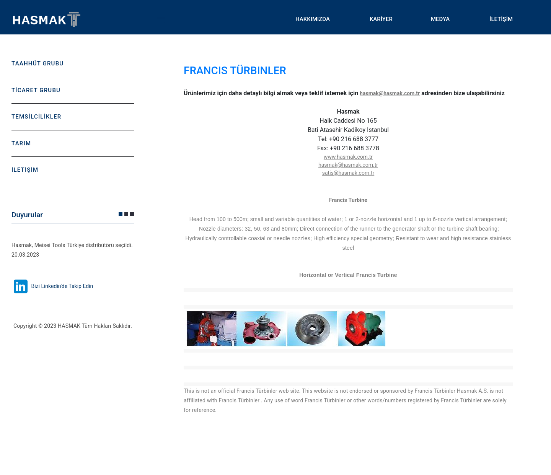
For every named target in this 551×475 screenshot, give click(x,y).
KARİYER (381, 19)
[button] (120, 214)
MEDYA (440, 19)
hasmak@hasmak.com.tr (390, 93)
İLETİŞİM (501, 19)
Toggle (161, 19)
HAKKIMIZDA (312, 19)
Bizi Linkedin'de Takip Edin (52, 286)
